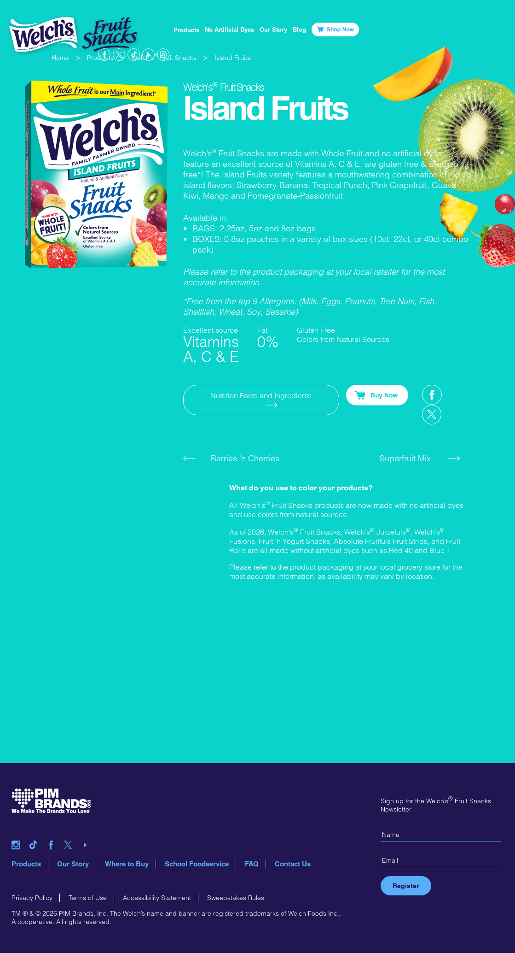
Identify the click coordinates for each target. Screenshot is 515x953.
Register (406, 885)
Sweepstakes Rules (235, 898)
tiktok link (133, 54)
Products (186, 30)
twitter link (119, 54)
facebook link (104, 54)
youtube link (148, 54)
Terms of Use (88, 898)
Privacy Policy (32, 898)
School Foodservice (197, 864)
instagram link (163, 54)
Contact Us (293, 864)
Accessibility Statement (157, 898)
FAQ (252, 864)
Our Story (73, 864)
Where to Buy (127, 864)
